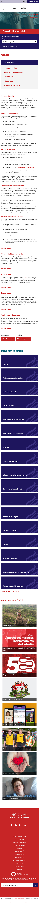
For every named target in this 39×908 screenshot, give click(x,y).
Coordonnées (19, 863)
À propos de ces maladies (20, 14)
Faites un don (33, 1)
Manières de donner (32, 16)
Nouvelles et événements (19, 860)
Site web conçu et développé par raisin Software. (19, 902)
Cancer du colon (11, 68)
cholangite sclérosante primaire (25, 167)
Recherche (23, 16)
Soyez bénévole (34, 17)
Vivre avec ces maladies (12, 16)
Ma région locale (19, 866)
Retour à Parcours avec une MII (10, 591)
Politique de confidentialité (19, 898)
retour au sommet (6, 248)
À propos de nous (19, 857)
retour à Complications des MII (10, 46)
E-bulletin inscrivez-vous (10, 885)
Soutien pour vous (33, 14)
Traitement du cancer (12, 85)
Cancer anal (9, 77)
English (25, 1)
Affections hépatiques (13, 36)
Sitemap (19, 869)
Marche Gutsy (19, 851)
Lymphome (9, 81)
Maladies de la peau (8, 338)
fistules (25, 277)
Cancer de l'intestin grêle (13, 72)
